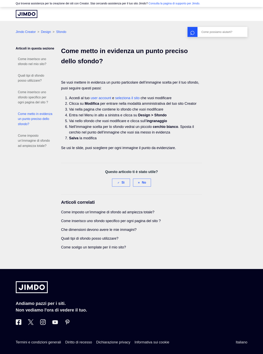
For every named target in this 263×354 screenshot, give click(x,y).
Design (46, 32)
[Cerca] (217, 32)
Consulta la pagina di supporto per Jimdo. (174, 3)
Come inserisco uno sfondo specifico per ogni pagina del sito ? (33, 97)
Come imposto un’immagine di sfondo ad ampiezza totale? (34, 140)
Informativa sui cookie (152, 342)
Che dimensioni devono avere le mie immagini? (99, 230)
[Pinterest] (67, 324)
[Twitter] (31, 324)
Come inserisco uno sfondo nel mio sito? (32, 61)
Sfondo (61, 32)
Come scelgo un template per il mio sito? (93, 247)
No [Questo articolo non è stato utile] (144, 182)
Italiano (241, 342)
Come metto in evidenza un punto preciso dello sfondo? (35, 119)
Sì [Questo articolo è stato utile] (122, 182)
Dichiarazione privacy (113, 342)
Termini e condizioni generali (38, 342)
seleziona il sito (127, 98)
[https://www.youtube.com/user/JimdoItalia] (55, 324)
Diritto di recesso (78, 342)
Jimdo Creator (26, 32)
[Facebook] (18, 324)
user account (101, 98)
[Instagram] (43, 324)
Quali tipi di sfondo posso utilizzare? (31, 78)
